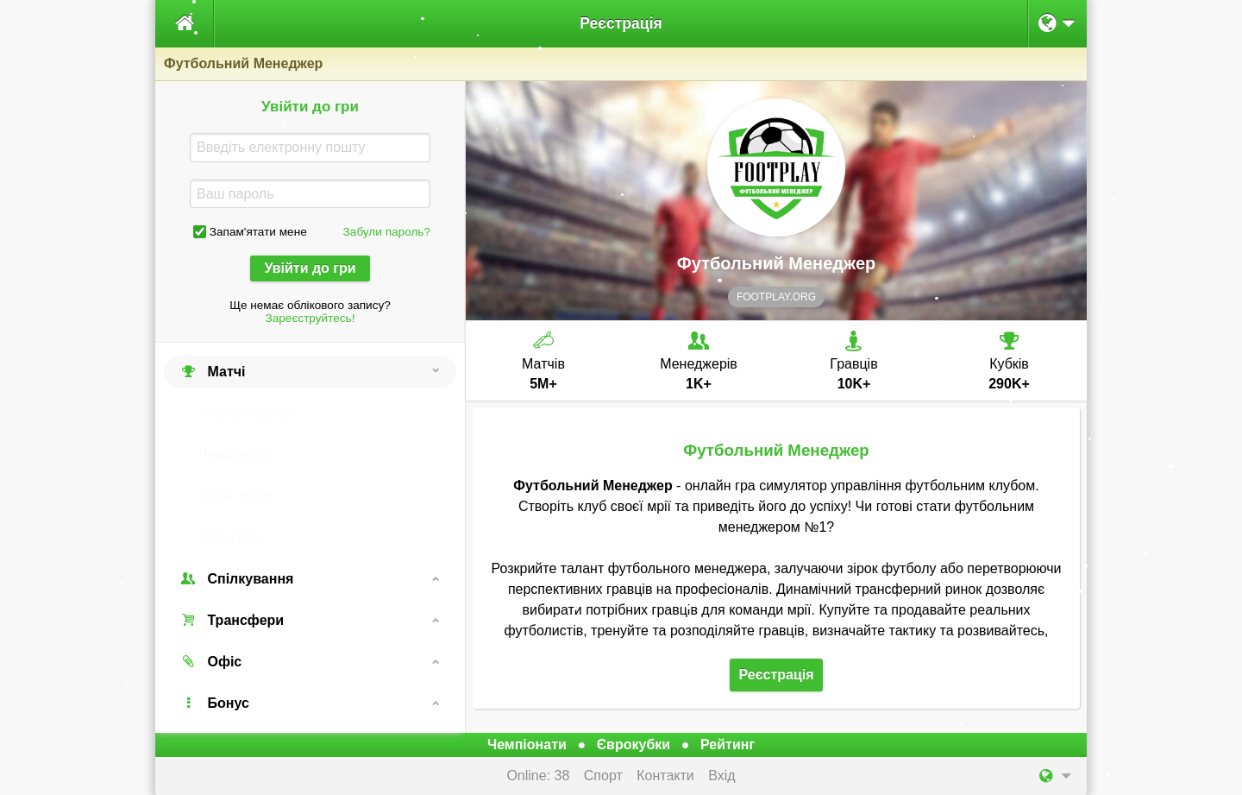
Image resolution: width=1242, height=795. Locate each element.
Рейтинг (727, 744)
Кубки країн (235, 496)
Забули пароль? (386, 231)
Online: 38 (537, 775)
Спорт (603, 775)
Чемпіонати (235, 454)
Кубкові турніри (247, 413)
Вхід (721, 775)
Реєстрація (621, 23)
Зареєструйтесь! (310, 318)
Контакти (665, 775)
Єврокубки (232, 537)
